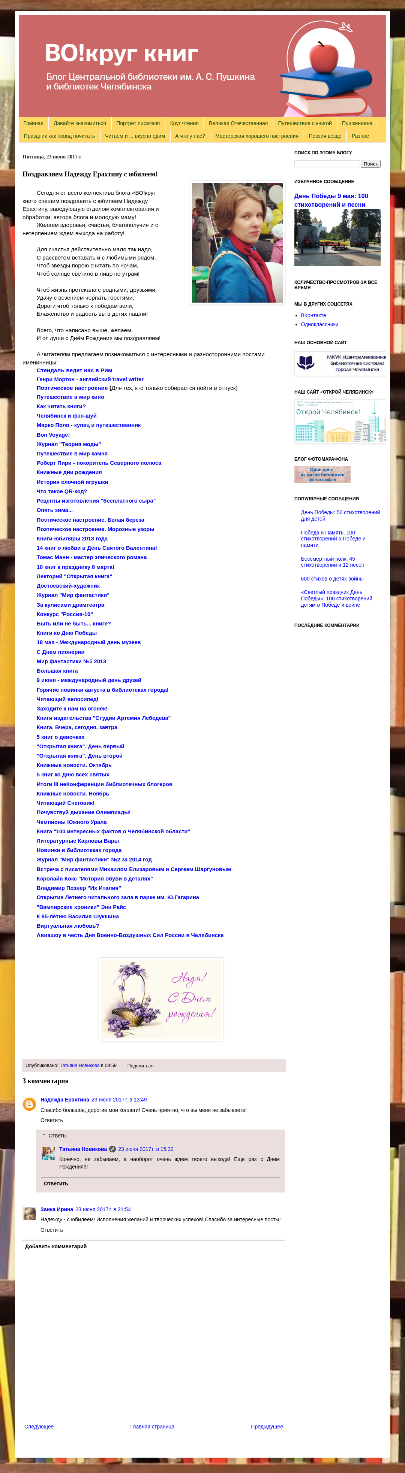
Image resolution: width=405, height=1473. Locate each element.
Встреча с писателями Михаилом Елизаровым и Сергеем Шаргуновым (134, 869)
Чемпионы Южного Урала (72, 822)
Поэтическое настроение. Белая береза (90, 520)
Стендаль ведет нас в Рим (74, 370)
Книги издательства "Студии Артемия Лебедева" (104, 718)
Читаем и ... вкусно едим (135, 136)
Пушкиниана (357, 123)
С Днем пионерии (61, 652)
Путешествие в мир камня (72, 454)
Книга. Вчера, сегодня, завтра (77, 727)
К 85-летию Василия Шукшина (78, 916)
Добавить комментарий (56, 1246)
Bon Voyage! (53, 435)
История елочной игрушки (72, 482)
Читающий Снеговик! (65, 803)
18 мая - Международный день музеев (89, 642)
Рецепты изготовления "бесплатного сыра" (96, 501)
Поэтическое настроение (72, 388)
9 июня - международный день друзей (89, 680)
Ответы (57, 1136)
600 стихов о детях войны (332, 579)
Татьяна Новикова (80, 1065)
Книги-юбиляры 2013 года (72, 539)
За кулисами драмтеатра (70, 605)
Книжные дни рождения (69, 472)
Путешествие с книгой (305, 123)
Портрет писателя (138, 123)
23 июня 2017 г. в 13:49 (119, 1100)
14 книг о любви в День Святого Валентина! (97, 548)
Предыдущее (267, 1427)
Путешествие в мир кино (70, 397)
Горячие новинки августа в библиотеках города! (103, 690)
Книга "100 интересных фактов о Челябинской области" (113, 831)
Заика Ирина (56, 1209)
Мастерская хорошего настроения (256, 136)
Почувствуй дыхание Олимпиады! (84, 812)
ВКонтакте (313, 315)
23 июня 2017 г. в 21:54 (103, 1209)
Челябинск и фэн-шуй (67, 416)
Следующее (39, 1427)
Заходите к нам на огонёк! (72, 709)
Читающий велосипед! (68, 699)
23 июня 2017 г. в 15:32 (146, 1149)
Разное (360, 136)
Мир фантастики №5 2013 (71, 661)
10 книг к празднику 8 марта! (75, 567)
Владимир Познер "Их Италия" (79, 888)
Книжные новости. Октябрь (74, 765)
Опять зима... (55, 510)
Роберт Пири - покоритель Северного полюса (99, 463)
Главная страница (152, 1427)
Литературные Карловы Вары (78, 841)
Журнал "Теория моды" (69, 444)
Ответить (51, 1120)
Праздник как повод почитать (59, 136)
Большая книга (57, 671)
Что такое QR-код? (62, 491)
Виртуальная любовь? (68, 926)
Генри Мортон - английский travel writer (90, 379)
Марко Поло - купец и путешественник (89, 425)
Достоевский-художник (68, 586)
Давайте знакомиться (80, 123)
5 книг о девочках (61, 737)
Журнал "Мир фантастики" (73, 595)
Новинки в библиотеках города (79, 850)
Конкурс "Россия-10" (65, 614)
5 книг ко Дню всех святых (73, 775)
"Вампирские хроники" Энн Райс (81, 907)
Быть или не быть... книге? (74, 624)
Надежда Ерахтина (64, 1100)
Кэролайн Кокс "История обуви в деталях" (95, 879)
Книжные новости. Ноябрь (73, 794)
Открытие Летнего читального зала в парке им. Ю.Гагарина (118, 897)
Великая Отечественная (238, 123)
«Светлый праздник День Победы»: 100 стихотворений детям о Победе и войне (336, 598)
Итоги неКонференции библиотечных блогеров (104, 784)
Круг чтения (184, 123)
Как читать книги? (61, 406)
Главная (34, 123)
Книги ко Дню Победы (67, 633)
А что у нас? (190, 136)
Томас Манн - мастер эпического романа (92, 557)
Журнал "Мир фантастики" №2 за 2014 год (94, 860)
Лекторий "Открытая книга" (74, 576)
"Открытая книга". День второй (80, 756)
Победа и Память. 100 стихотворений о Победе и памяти (333, 539)
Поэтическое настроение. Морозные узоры (95, 529)
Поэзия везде (325, 136)
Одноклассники (320, 324)
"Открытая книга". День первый (80, 746)
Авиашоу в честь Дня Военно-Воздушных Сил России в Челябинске (130, 935)
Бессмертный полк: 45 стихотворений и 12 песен (332, 562)
